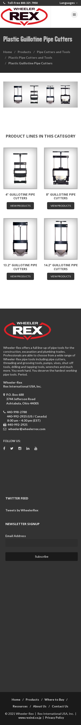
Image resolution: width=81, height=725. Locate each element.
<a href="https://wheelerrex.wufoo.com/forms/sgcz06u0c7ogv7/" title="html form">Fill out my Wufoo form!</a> (40, 624)
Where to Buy (54, 699)
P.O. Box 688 (21, 399)
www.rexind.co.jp (29, 717)
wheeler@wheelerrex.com (26, 429)
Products (24, 52)
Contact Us (60, 706)
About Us (39, 706)
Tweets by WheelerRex (21, 510)
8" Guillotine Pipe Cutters (61, 196)
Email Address (15, 536)
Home (7, 52)
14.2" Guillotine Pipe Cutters (61, 267)
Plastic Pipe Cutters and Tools (30, 57)
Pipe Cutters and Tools (53, 52)
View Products (20, 205)
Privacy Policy (54, 717)
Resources (20, 706)
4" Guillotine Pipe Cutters (20, 196)
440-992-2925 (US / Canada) (27, 416)
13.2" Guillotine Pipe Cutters (20, 267)
